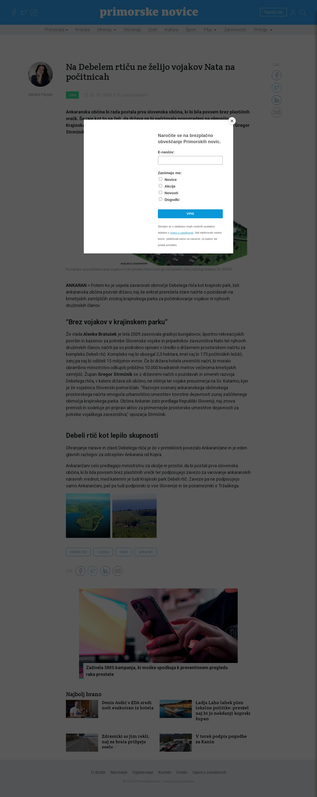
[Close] (232, 121)
